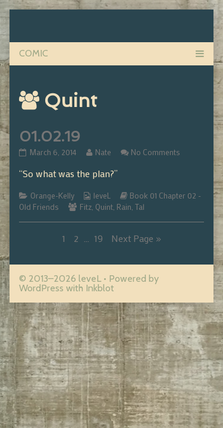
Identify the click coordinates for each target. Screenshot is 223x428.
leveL (102, 195)
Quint (104, 207)
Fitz (86, 207)
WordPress (41, 288)
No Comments (155, 152)
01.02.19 (49, 136)
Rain (124, 207)
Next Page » (136, 238)
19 (99, 238)
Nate (103, 152)
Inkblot (100, 288)
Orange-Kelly (52, 195)
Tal (140, 207)
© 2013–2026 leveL (60, 278)
